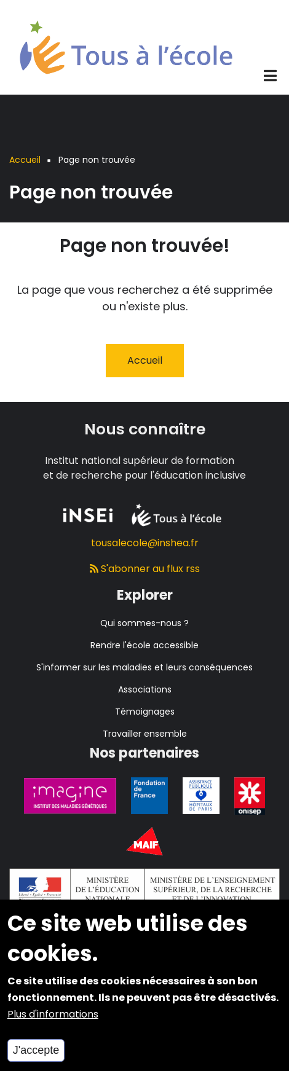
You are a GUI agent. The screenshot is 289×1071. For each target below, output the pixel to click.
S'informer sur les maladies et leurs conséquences (144, 667)
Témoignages (145, 711)
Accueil (144, 360)
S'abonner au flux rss (145, 569)
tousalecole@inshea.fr (145, 543)
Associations (145, 689)
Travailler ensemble (145, 734)
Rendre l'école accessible (144, 645)
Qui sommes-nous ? (144, 623)
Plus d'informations (52, 1026)
